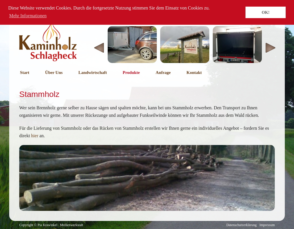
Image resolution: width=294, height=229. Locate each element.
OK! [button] (266, 12)
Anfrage (163, 72)
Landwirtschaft (92, 72)
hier (34, 135)
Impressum (267, 225)
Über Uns (54, 72)
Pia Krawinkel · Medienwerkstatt (60, 225)
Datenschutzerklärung (241, 225)
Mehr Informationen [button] (28, 15)
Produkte (131, 72)
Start (25, 72)
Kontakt (194, 72)
